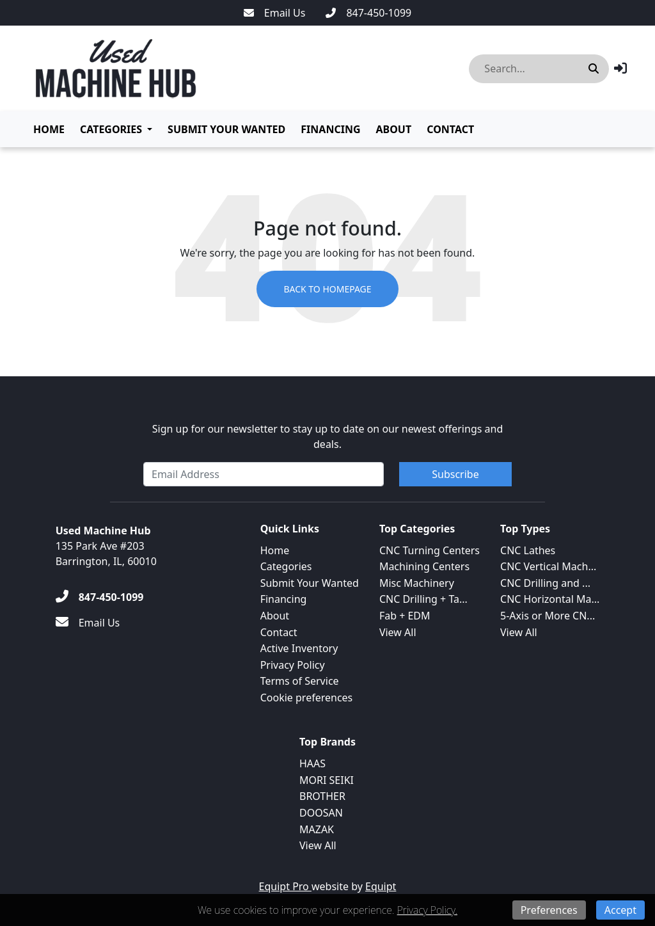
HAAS (312, 763)
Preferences (549, 910)
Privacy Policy (292, 665)
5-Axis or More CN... (547, 616)
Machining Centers (424, 566)
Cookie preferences (306, 698)
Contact (450, 129)
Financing (330, 129)
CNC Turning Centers (429, 550)
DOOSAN (321, 813)
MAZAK (316, 829)
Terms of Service (299, 681)
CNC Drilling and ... (545, 583)
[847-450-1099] (368, 13)
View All (397, 632)
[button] (620, 68)
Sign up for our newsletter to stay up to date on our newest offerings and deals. (327, 436)
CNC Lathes (527, 550)
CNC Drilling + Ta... (423, 599)
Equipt (380, 886)
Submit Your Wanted (226, 129)
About (393, 129)
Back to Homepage (327, 289)
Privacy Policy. (427, 910)
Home (49, 129)
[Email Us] (275, 13)
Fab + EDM (404, 616)
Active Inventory (299, 648)
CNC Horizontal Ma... (549, 599)
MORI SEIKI (326, 780)
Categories (111, 129)
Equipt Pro (285, 886)
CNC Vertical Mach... (548, 566)
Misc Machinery (416, 583)
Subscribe (455, 474)
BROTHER (322, 796)
